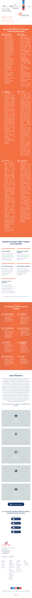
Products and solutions (16, 47)
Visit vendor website (16, 504)
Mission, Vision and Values (19, 565)
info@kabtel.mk (6, 553)
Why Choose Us (19, 571)
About (17, 562)
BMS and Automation (11, 574)
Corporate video (7, 20)
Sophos (3, 562)
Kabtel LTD (28, 591)
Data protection (11, 570)
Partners (3, 561)
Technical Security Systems (11, 578)
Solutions (11, 561)
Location (18, 567)
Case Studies (26, 562)
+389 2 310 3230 (5, 551)
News (25, 561)
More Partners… (3, 567)
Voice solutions (12, 572)
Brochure (16, 519)
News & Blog (26, 564)
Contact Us (18, 569)
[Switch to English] (15, 595)
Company (18, 561)
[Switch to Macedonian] (17, 595)
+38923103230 (16, 8)
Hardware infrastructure (11, 567)
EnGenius (3, 564)
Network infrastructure (11, 563)
